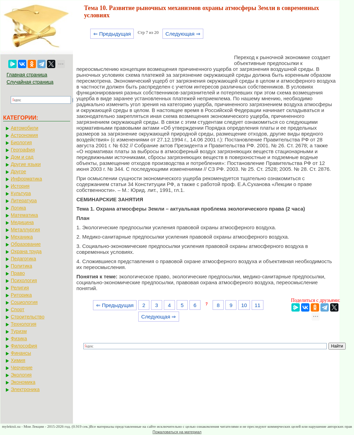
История (20, 186)
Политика (21, 266)
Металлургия (25, 229)
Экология (21, 375)
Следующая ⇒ (183, 34)
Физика (19, 338)
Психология (24, 280)
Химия (18, 360)
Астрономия (24, 135)
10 (244, 305)
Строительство (27, 317)
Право (18, 273)
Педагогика (23, 258)
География (23, 149)
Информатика (26, 179)
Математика (24, 215)
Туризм (19, 331)
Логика (18, 208)
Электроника (25, 389)
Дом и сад (22, 157)
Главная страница (27, 74)
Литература (24, 200)
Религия (20, 287)
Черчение (21, 367)
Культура (21, 193)
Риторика (21, 295)
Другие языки (26, 164)
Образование (26, 244)
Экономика (23, 382)
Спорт (17, 309)
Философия (24, 346)
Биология (21, 142)
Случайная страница (30, 82)
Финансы (21, 353)
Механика (22, 237)
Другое (18, 171)
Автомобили (24, 128)
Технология (23, 324)
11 (257, 305)
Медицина (22, 222)
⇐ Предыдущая (112, 34)
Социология (24, 302)
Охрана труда (26, 251)
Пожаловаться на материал (176, 432)
